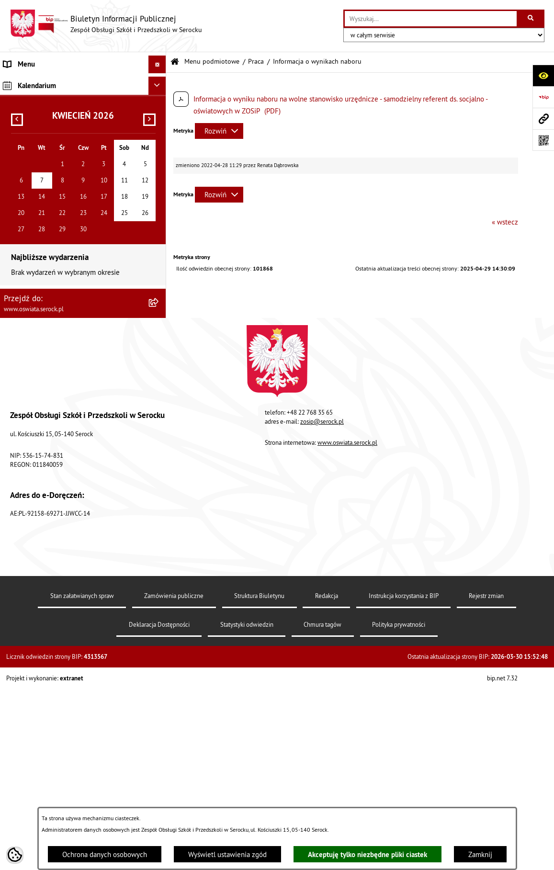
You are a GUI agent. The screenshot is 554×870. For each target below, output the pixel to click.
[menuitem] (83, 106)
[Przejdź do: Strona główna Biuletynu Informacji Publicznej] (174, 62)
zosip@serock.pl (322, 686)
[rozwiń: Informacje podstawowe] (159, 106)
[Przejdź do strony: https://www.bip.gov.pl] (543, 97)
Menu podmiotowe (211, 61)
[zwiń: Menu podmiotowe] (159, 83)
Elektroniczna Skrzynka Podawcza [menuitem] (54, 292)
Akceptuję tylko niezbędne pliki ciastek (367, 854)
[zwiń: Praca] (159, 179)
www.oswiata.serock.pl (347, 707)
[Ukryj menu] (157, 65)
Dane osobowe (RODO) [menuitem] (38, 328)
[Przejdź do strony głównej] (106, 24)
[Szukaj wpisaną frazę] (531, 19)
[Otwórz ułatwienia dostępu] (543, 75)
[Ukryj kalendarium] (157, 350)
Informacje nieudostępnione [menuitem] (47, 275)
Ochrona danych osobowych (104, 854)
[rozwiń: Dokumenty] (159, 130)
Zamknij (480, 854)
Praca (256, 61)
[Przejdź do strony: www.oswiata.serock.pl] (543, 118)
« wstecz (505, 221)
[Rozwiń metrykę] (219, 131)
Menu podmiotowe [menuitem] (32, 82)
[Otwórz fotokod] (543, 140)
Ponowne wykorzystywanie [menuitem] (44, 311)
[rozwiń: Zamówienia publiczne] (159, 154)
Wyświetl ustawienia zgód (227, 854)
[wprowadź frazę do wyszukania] (430, 19)
